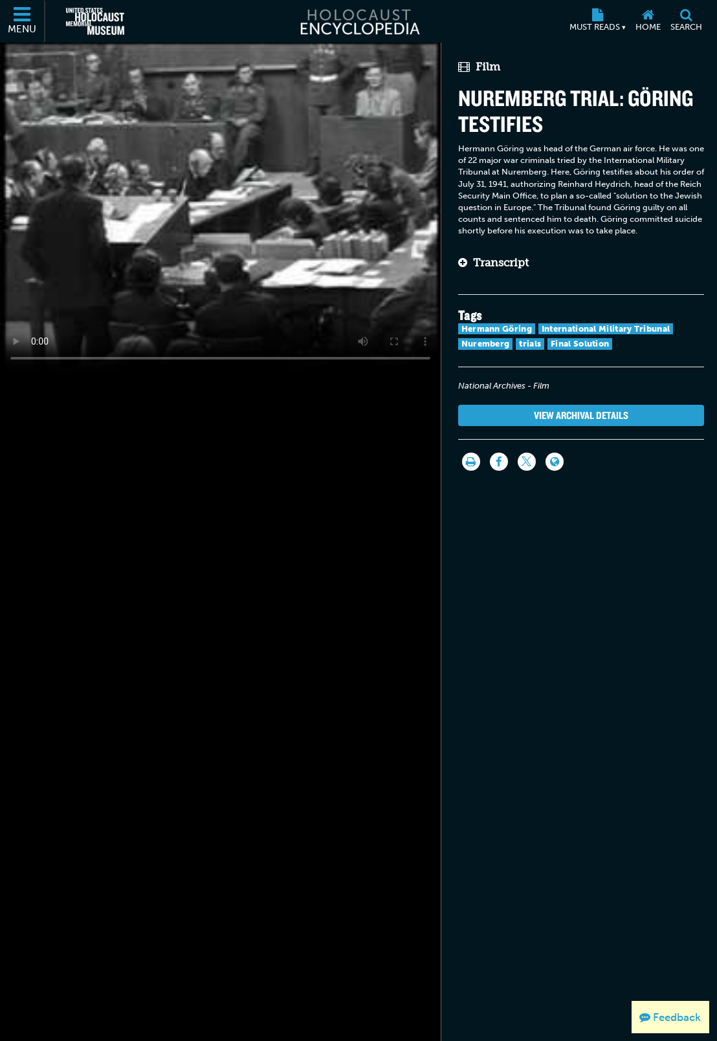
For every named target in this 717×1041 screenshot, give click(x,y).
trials (530, 344)
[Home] (647, 21)
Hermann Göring (496, 329)
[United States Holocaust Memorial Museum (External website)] (95, 21)
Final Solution (580, 344)
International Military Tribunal (606, 329)
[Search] (686, 21)
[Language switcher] (555, 462)
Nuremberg (485, 344)
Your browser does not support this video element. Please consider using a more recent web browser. (220, 207)
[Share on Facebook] (499, 462)
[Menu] (22, 21)
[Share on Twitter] (527, 462)
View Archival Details (581, 415)
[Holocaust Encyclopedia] (359, 21)
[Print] (471, 462)
